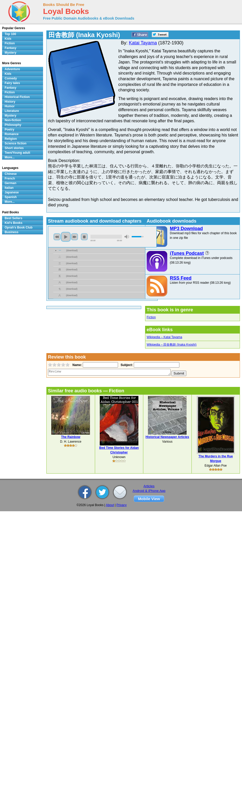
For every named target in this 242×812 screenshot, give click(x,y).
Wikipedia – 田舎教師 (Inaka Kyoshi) (171, 344)
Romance (12, 134)
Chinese (11, 174)
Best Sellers (13, 218)
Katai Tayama (143, 42)
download (72, 250)
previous (57, 236)
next (74, 236)
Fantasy (10, 48)
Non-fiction (13, 120)
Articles (149, 486)
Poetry (9, 129)
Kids (8, 38)
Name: (77, 365)
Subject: (126, 365)
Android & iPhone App (149, 491)
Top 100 (10, 34)
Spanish (11, 197)
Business (11, 232)
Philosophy (13, 125)
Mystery (10, 52)
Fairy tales (12, 83)
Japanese (12, 192)
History (10, 101)
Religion (11, 139)
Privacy (121, 505)
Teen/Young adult (17, 153)
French (10, 178)
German (10, 183)
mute (126, 237)
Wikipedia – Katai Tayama (164, 337)
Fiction (151, 317)
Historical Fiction (17, 97)
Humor (10, 106)
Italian (9, 188)
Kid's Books (13, 223)
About (110, 505)
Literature (12, 111)
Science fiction (16, 143)
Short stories (14, 148)
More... (10, 157)
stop (84, 236)
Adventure (12, 69)
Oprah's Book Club (18, 227)
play (66, 237)
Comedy (11, 78)
